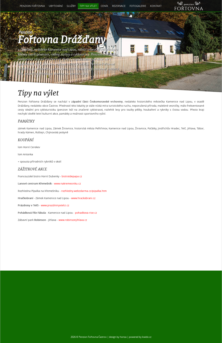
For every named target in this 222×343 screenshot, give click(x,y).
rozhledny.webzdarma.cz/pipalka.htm (84, 191)
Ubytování (56, 6)
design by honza (117, 336)
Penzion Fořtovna (32, 6)
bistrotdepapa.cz (72, 176)
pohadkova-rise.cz (86, 212)
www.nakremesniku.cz (67, 183)
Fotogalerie (138, 6)
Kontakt (156, 6)
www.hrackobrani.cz (83, 198)
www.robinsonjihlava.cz (73, 220)
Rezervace (119, 6)
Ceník (104, 6)
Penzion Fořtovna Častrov (93, 336)
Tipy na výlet (88, 6)
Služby (71, 6)
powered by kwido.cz (140, 336)
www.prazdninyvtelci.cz (55, 205)
